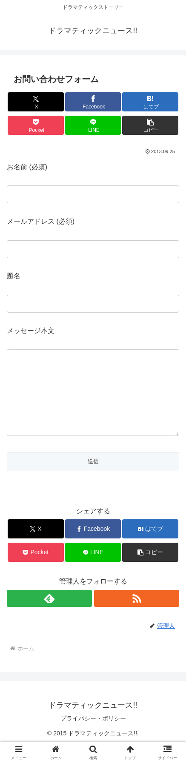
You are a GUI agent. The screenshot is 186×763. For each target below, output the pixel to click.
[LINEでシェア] (93, 125)
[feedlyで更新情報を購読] (49, 615)
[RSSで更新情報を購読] (136, 615)
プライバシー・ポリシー (93, 735)
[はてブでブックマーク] (150, 101)
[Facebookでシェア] (93, 101)
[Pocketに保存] (36, 125)
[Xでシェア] (36, 101)
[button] (150, 125)
